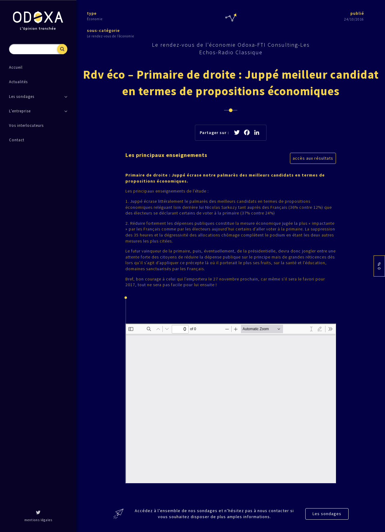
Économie (95, 19)
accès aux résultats (313, 158)
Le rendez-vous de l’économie (110, 36)
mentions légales (38, 520)
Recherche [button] (62, 49)
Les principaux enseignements (166, 155)
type (92, 13)
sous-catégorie (103, 30)
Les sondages (327, 513)
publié (357, 13)
